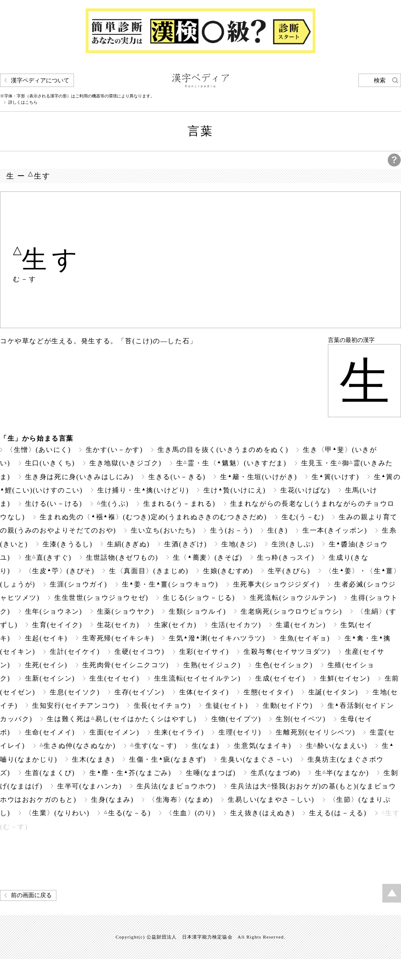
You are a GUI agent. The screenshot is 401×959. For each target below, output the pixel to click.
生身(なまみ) (112, 799)
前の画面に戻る (31, 895)
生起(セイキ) (46, 638)
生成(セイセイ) (280, 678)
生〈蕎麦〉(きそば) (207, 557)
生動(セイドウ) (288, 705)
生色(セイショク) (283, 664)
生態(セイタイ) (269, 692)
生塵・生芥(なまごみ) (130, 772)
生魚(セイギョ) (305, 638)
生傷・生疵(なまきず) (167, 759)
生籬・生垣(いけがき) (258, 476)
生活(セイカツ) (236, 624)
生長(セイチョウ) (162, 705)
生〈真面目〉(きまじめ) (148, 570)
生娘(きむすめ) (228, 570)
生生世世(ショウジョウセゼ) (101, 597)
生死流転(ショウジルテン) (293, 597)
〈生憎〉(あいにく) (38, 449)
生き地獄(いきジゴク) (125, 463)
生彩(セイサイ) (204, 651)
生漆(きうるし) (68, 544)
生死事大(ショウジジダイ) (276, 584)
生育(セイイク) (57, 624)
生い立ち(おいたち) (163, 530)
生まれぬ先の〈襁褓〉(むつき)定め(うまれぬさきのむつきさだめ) (153, 516)
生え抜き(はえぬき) (262, 812)
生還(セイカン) (301, 624)
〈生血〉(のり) (190, 812)
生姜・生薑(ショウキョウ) (170, 584)
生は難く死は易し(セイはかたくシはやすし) (121, 718)
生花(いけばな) (305, 490)
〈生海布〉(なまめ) (180, 799)
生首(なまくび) (50, 772)
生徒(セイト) (227, 705)
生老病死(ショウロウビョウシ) (291, 611)
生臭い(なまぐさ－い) (256, 759)
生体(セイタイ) (204, 692)
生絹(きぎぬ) (128, 544)
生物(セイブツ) (236, 718)
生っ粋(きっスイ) (285, 557)
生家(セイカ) (175, 624)
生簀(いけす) (335, 476)
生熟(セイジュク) (212, 664)
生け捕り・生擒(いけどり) (143, 490)
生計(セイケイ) (75, 651)
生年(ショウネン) (53, 611)
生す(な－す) (153, 745)
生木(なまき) (93, 759)
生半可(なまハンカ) (89, 786)
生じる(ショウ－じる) (199, 597)
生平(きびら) (289, 570)
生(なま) (206, 745)
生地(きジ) (238, 544)
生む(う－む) (303, 516)
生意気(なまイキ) (262, 745)
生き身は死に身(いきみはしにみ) (79, 476)
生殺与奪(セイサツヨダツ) (287, 651)
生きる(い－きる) (177, 476)
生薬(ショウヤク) (125, 611)
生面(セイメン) (114, 732)
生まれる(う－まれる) (179, 503)
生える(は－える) (337, 812)
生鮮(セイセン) (345, 678)
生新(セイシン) (50, 678)
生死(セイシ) (46, 664)
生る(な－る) (127, 812)
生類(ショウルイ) (197, 611)
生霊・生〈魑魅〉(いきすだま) (231, 463)
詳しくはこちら (23, 102)
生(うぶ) (113, 503)
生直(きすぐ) (48, 557)
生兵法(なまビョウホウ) (176, 786)
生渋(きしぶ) (293, 544)
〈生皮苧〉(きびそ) (59, 570)
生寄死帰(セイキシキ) (118, 638)
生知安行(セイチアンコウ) (75, 705)
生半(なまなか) (342, 772)
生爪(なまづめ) (276, 772)
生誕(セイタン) (333, 692)
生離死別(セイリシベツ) (315, 732)
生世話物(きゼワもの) (122, 557)
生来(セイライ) (179, 732)
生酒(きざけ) (185, 544)
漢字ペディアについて (40, 80)
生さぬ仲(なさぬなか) (78, 745)
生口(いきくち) (50, 463)
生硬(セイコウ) (139, 651)
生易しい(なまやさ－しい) (271, 799)
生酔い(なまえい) (337, 745)
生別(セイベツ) (301, 718)
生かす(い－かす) (114, 449)
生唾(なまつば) (211, 772)
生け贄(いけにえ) (234, 490)
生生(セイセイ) (114, 678)
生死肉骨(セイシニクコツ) (125, 664)
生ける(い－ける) (53, 503)
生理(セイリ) (239, 732)
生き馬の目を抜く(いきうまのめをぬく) (222, 449)
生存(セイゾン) (139, 692)
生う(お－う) (231, 530)
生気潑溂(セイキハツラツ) (217, 638)
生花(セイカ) (118, 624)
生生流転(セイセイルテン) (197, 678)
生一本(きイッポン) (334, 530)
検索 (380, 80)
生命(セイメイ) (50, 732)
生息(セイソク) (75, 692)
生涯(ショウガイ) (78, 584)
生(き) (277, 530)
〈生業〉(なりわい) (57, 812)
